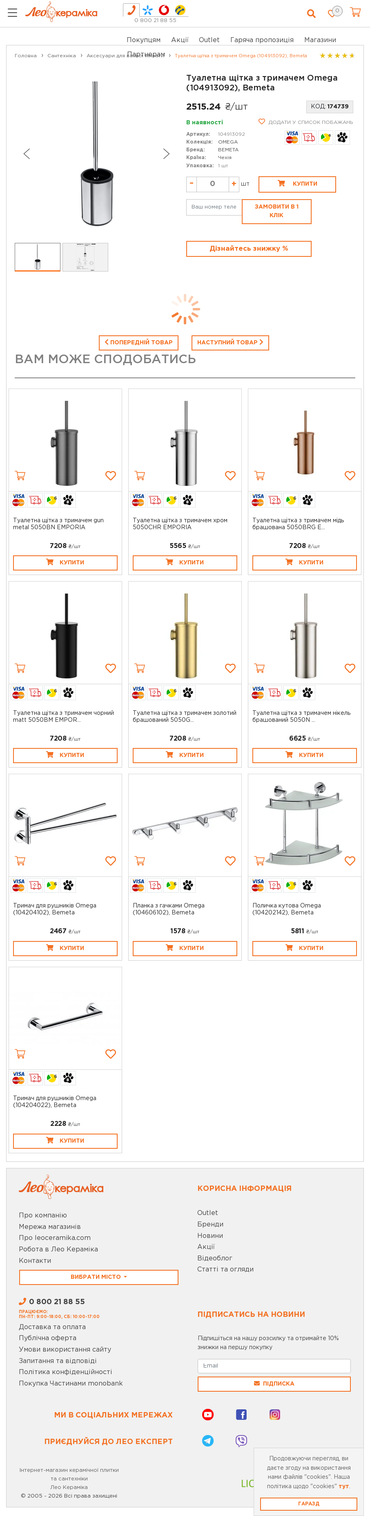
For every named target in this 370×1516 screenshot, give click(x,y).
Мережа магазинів (50, 1227)
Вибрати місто (97, 1277)
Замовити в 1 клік (277, 211)
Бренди (210, 1225)
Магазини (320, 40)
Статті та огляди (225, 1270)
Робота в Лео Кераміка (58, 1249)
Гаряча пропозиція (262, 40)
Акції (180, 40)
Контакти (35, 1261)
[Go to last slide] (26, 153)
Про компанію (43, 1216)
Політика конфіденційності (65, 1372)
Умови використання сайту (65, 1350)
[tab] (131, 10)
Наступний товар (230, 342)
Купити (297, 183)
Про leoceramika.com (55, 1238)
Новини (210, 1236)
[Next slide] (166, 153)
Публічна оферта (47, 1338)
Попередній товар (139, 342)
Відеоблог (214, 1258)
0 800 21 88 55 (155, 20)
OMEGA (228, 142)
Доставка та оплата (52, 1327)
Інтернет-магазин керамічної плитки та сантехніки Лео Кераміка (69, 1479)
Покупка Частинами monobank (71, 1384)
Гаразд (308, 1504)
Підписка (274, 1383)
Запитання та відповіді (58, 1361)
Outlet (207, 1213)
